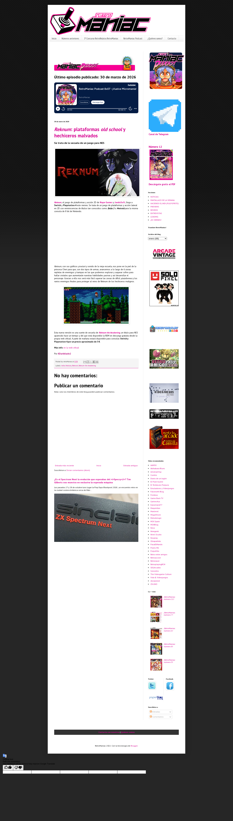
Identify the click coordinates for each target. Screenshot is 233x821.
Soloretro (154, 571)
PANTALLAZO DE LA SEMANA (162, 200)
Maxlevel (154, 511)
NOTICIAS (154, 197)
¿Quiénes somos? (155, 38)
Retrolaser (155, 561)
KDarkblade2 (64, 353)
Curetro (153, 475)
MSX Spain (155, 521)
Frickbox (154, 495)
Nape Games (106, 202)
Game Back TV (156, 498)
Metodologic (155, 518)
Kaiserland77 (156, 505)
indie (63, 365)
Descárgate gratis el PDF (162, 184)
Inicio (54, 38)
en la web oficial (71, 347)
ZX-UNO (153, 584)
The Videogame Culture (161, 574)
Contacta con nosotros (108, 732)
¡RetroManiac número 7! (169, 613)
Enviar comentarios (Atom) (78, 470)
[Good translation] (8, 767)
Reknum (57, 202)
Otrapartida (155, 541)
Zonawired (155, 581)
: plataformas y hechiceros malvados (89, 132)
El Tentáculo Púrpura (159, 485)
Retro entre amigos (158, 554)
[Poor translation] (18, 767)
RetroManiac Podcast (132, 38)
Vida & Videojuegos (159, 577)
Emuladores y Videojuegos (162, 488)
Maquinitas (155, 508)
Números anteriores (70, 38)
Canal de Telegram (158, 134)
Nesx (152, 528)
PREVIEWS (154, 206)
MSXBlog (154, 524)
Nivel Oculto (155, 534)
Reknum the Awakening (109, 332)
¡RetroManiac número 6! (169, 629)
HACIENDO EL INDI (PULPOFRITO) (164, 203)
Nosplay (154, 538)
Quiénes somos (128, 732)
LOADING (154, 216)
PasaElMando (156, 544)
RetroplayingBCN (157, 564)
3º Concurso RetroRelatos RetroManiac (101, 38)
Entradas (155, 712)
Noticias (69, 365)
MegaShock (155, 515)
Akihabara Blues (157, 468)
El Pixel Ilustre (156, 481)
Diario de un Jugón (158, 478)
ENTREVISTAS (156, 213)
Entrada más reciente (64, 465)
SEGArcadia (155, 567)
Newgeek (154, 531)
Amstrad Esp (155, 472)
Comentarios (157, 717)
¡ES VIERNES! (155, 220)
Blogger (134, 746)
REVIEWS (154, 210)
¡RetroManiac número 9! (169, 661)
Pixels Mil (154, 548)
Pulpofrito (154, 551)
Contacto (172, 38)
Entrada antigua (130, 465)
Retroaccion (155, 557)
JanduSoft (120, 202)
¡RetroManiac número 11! (169, 598)
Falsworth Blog (157, 491)
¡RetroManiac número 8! (169, 645)
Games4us (155, 501)
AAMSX (153, 465)
